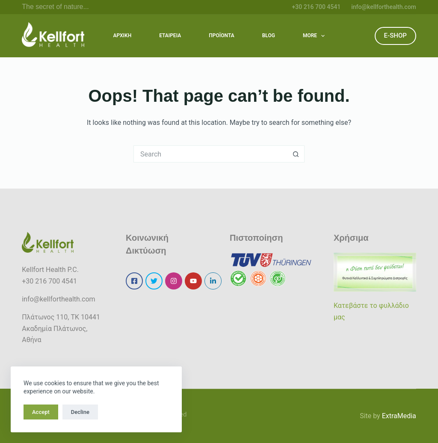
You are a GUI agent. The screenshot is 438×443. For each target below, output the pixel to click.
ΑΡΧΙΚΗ (122, 35)
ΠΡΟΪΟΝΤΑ (221, 35)
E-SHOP (395, 35)
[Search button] (296, 153)
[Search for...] (210, 153)
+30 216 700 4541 (316, 6)
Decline (80, 412)
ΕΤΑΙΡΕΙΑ (170, 35)
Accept (41, 412)
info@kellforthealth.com (383, 6)
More (315, 36)
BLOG (268, 35)
